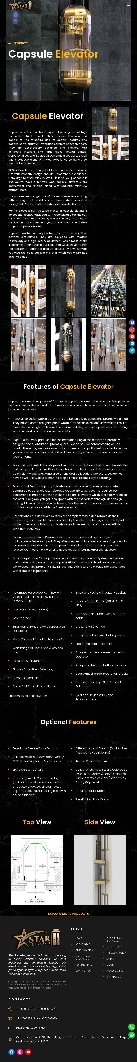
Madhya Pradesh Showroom (86, 957)
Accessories (115, 971)
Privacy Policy (116, 953)
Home (79, 938)
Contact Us (83, 971)
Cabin (110, 959)
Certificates (115, 947)
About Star (83, 944)
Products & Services (114, 939)
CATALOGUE (114, 977)
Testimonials (84, 965)
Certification (84, 950)
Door (110, 965)
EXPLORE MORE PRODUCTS (68, 913)
